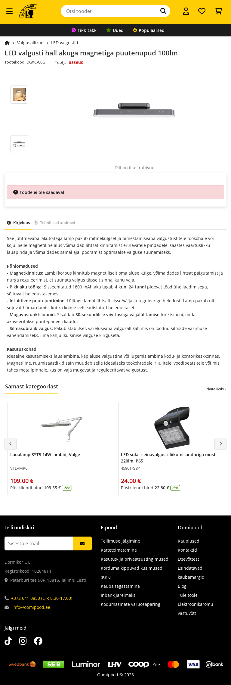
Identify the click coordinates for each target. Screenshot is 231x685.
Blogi (183, 586)
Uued (115, 30)
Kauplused (188, 541)
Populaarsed (149, 30)
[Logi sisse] (186, 11)
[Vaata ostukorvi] (218, 11)
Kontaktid (187, 550)
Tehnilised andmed (55, 222)
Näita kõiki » (216, 388)
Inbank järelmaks (118, 595)
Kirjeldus (18, 222)
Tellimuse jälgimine (120, 541)
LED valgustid (64, 42)
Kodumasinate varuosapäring (130, 604)
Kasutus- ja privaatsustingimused (134, 559)
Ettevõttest (188, 559)
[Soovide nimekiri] (202, 11)
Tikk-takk (84, 30)
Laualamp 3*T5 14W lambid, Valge (45, 454)
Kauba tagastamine (120, 586)
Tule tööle (188, 595)
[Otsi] (163, 11)
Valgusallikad (30, 42)
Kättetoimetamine (119, 550)
